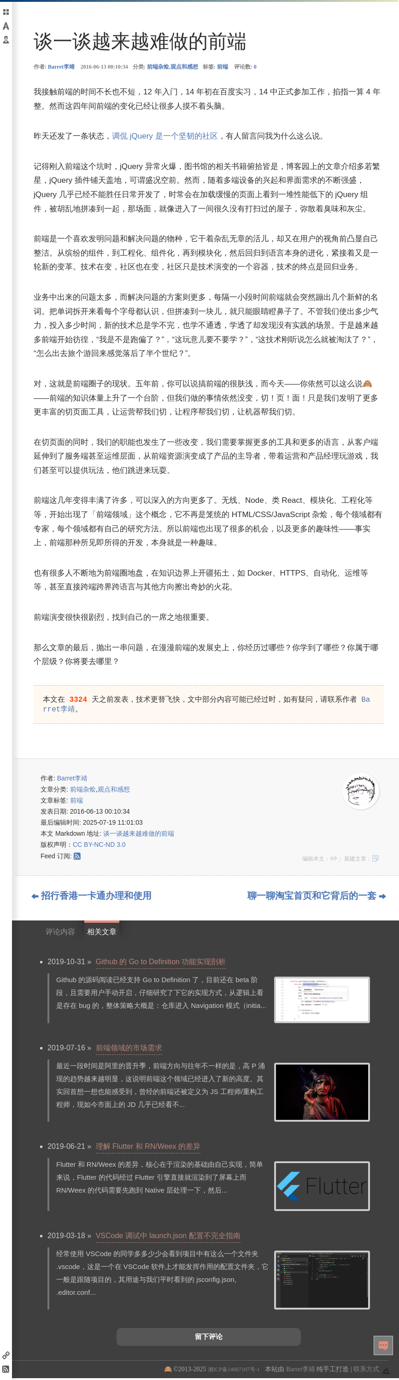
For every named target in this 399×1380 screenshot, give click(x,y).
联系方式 (366, 1371)
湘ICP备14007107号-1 (234, 1371)
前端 (222, 67)
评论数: (245, 67)
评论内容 (60, 933)
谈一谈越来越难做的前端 (138, 835)
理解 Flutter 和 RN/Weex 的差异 (148, 1148)
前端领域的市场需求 (129, 1050)
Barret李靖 (61, 67)
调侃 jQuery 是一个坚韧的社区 (165, 136)
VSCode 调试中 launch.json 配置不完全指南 (168, 1237)
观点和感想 (184, 67)
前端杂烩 (158, 67)
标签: (215, 67)
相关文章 (102, 933)
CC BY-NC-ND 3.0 (99, 846)
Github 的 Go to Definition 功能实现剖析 (161, 963)
